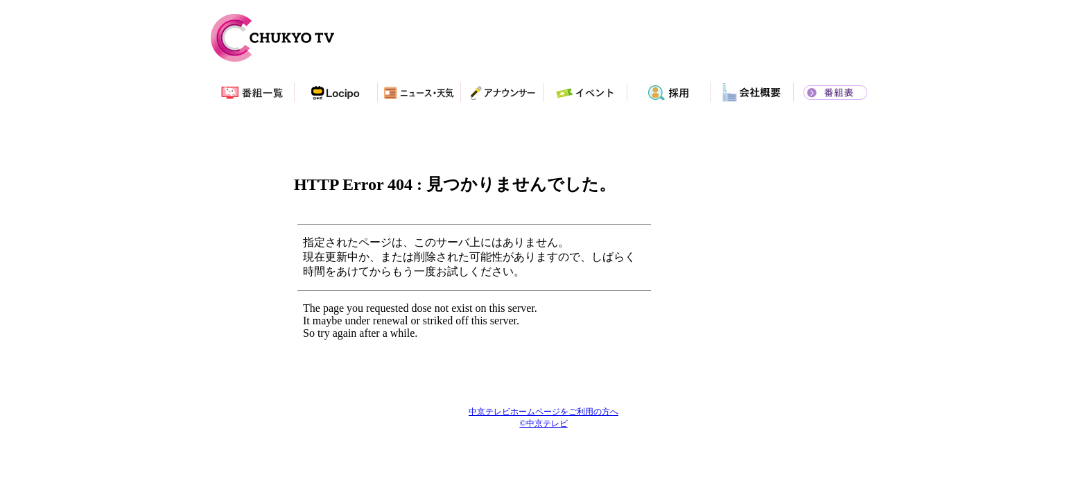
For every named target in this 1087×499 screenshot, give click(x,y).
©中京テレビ (543, 423)
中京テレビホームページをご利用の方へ (543, 412)
